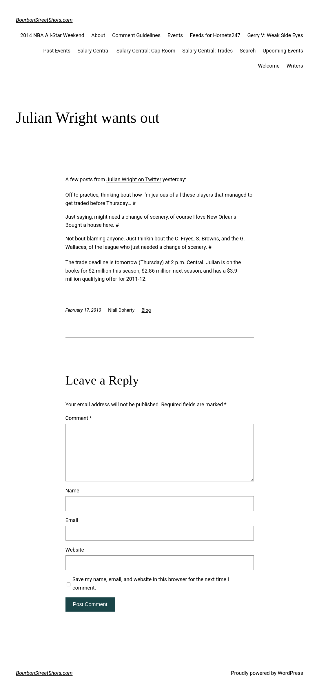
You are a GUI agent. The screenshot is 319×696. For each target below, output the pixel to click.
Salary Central (93, 51)
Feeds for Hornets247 (215, 35)
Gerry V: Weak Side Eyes (275, 35)
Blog (146, 310)
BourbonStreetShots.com (44, 20)
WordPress (290, 673)
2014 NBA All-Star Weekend (52, 35)
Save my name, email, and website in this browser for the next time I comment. (150, 583)
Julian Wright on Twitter (133, 179)
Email (72, 520)
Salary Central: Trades (207, 51)
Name (72, 490)
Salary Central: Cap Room (145, 51)
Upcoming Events (283, 51)
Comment (78, 418)
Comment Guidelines (136, 35)
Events (175, 35)
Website (74, 550)
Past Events (56, 51)
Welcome (269, 66)
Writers (295, 66)
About (98, 35)
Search (248, 51)
